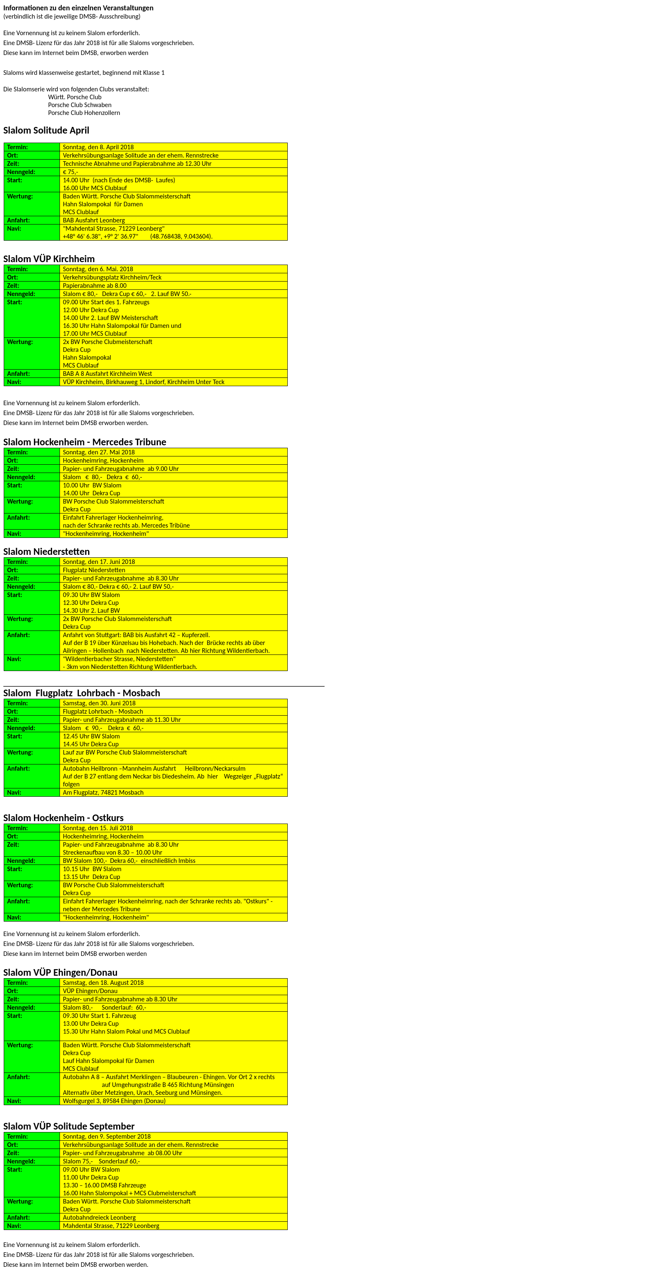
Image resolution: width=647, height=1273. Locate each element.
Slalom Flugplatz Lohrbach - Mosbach (81, 693)
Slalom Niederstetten (46, 551)
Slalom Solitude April (46, 130)
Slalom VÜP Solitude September (69, 1126)
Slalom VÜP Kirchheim (49, 259)
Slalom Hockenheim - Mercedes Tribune (84, 442)
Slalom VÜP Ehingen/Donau (60, 972)
